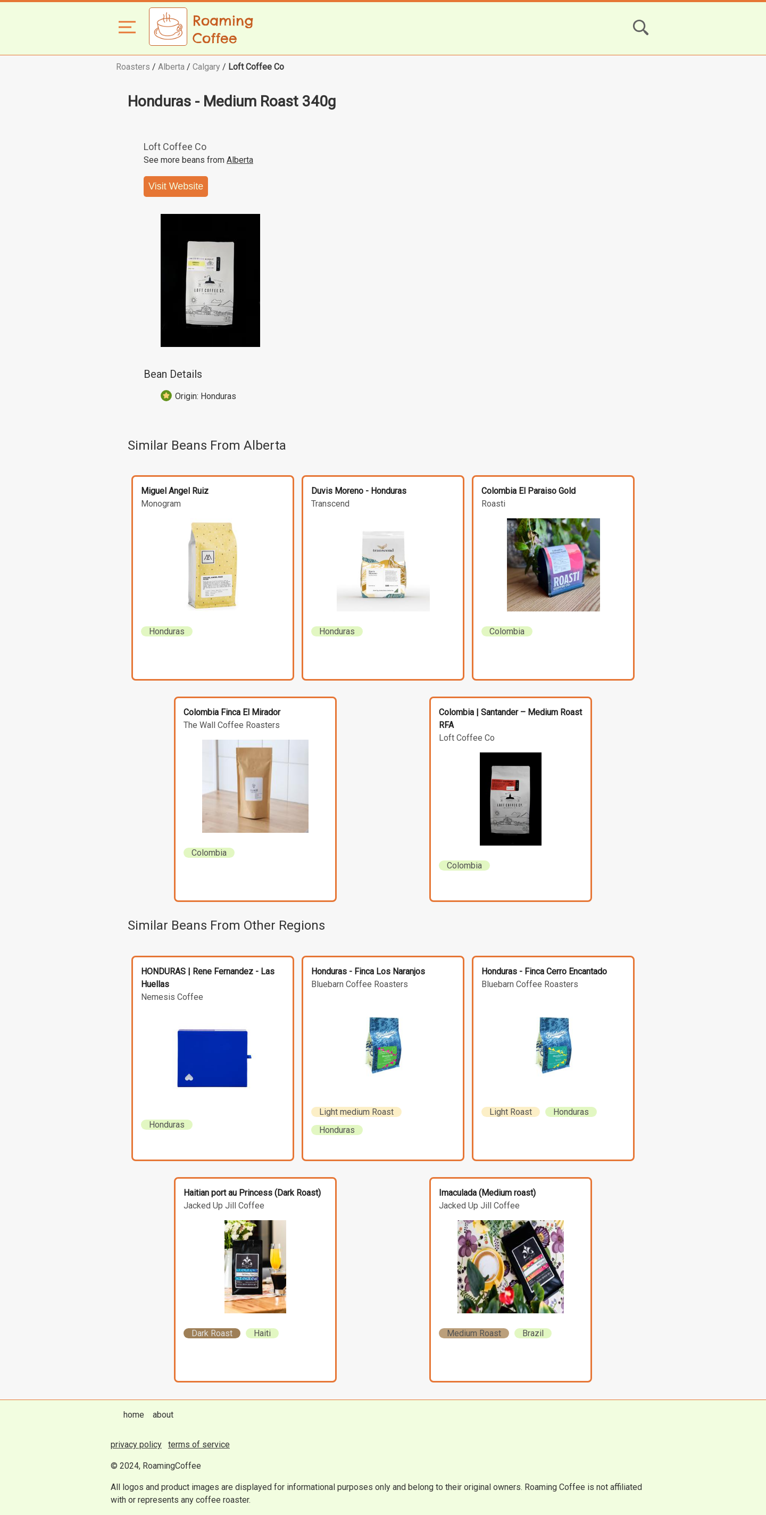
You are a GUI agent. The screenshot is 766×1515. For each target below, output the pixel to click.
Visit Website (175, 186)
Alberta (171, 67)
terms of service (199, 1444)
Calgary (206, 67)
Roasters (133, 67)
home (133, 1415)
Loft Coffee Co (256, 67)
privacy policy (136, 1444)
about (163, 1415)
